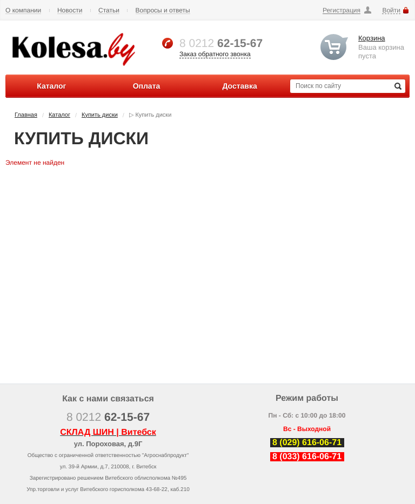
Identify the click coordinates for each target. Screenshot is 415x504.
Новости (69, 10)
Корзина (371, 38)
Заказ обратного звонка (215, 54)
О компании (23, 10)
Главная (26, 115)
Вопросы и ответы (163, 10)
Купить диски (100, 115)
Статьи (108, 10)
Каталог (59, 115)
